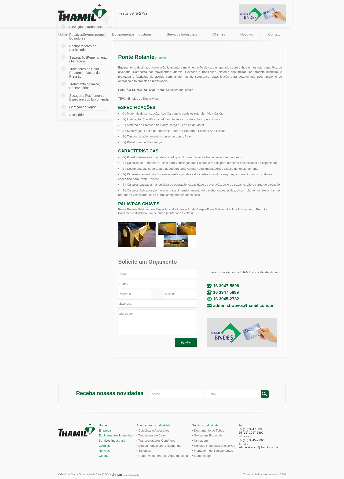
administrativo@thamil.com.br (243, 305)
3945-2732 (133, 13)
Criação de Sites (67, 474)
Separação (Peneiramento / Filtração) (88, 59)
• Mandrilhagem (202, 455)
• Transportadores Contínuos (155, 440)
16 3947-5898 (226, 286)
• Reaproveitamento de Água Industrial (162, 455)
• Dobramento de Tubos (208, 430)
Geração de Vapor (82, 107)
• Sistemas (143, 450)
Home (63, 34)
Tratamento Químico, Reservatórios (84, 86)
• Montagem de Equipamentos (212, 450)
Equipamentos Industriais (131, 34)
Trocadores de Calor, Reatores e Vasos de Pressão (84, 72)
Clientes (218, 34)
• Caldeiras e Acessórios (152, 430)
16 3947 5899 (226, 292)
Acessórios (77, 115)
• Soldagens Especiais (207, 435)
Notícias (246, 34)
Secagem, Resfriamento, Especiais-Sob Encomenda (89, 97)
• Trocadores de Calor (151, 435)
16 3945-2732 (226, 299)
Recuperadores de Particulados (82, 48)
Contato (274, 34)
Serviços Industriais (182, 34)
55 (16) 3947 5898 (251, 429)
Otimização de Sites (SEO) (94, 474)
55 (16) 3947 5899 (251, 432)
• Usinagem (200, 440)
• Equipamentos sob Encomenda (158, 445)
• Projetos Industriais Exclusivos (213, 445)
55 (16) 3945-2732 (251, 440)
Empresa (90, 34)
